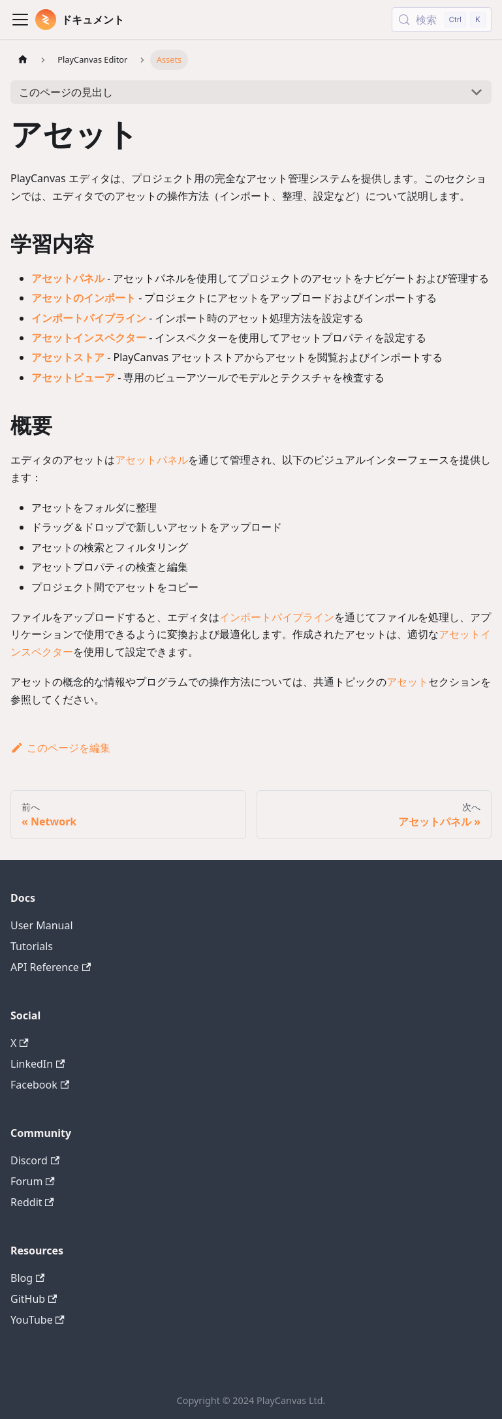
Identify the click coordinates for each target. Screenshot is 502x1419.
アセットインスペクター (88, 337)
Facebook (39, 1084)
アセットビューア (73, 377)
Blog (27, 1278)
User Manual (41, 925)
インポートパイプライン (88, 318)
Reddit (32, 1202)
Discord (34, 1160)
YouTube (37, 1320)
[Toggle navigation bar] (20, 19)
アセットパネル (67, 278)
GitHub (33, 1299)
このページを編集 (60, 748)
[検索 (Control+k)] (442, 19)
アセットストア (67, 357)
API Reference (50, 967)
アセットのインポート (83, 298)
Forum (32, 1181)
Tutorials (31, 946)
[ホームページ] (22, 60)
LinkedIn (37, 1064)
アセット (407, 682)
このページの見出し (66, 92)
